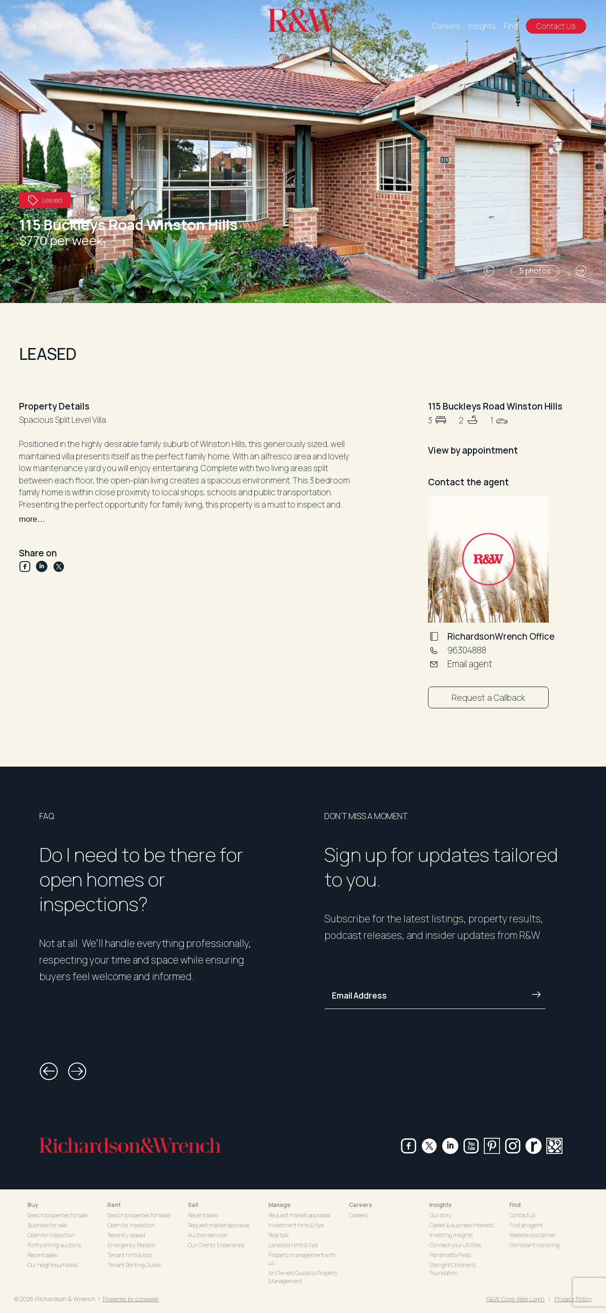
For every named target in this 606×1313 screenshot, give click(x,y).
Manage (103, 26)
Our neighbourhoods (52, 1265)
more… (32, 519)
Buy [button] (32, 1205)
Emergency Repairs (131, 1245)
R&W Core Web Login (515, 1299)
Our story (440, 1215)
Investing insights (450, 1235)
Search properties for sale (57, 1215)
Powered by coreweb (131, 1299)
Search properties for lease (138, 1215)
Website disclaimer (532, 1235)
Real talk (278, 1235)
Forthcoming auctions (54, 1245)
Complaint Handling (534, 1245)
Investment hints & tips (296, 1225)
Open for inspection (51, 1235)
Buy (30, 26)
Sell (75, 26)
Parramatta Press (450, 1255)
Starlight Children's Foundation (452, 1269)
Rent (53, 26)
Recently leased (126, 1235)
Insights (482, 26)
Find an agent (526, 1225)
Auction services (207, 1235)
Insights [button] (440, 1205)
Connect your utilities (455, 1245)
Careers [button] (360, 1205)
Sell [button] (193, 1205)
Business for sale (47, 1225)
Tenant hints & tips (129, 1255)
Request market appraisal (219, 1225)
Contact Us (556, 26)
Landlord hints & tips (293, 1245)
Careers (446, 26)
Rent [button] (114, 1205)
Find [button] (515, 1205)
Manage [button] (279, 1205)
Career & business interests (461, 1225)
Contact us (522, 1215)
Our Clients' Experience (216, 1245)
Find (511, 26)
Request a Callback (488, 697)
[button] (489, 271)
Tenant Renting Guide (133, 1265)
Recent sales (42, 1255)
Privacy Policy (573, 1299)
